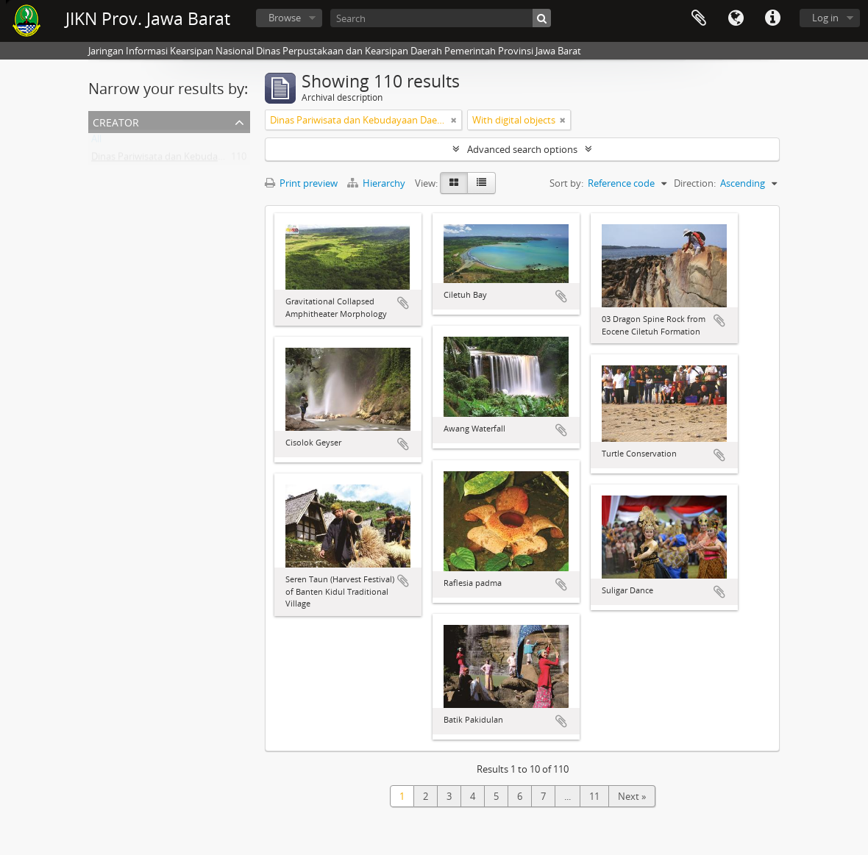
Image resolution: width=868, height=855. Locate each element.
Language (735, 18)
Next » (632, 796)
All (96, 142)
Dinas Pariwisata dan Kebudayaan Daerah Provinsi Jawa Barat (224, 159)
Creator (116, 121)
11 (594, 796)
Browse (284, 17)
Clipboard (698, 18)
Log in (825, 17)
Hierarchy (377, 183)
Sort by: (566, 183)
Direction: (695, 183)
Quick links (772, 18)
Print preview (301, 183)
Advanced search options (522, 149)
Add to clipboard (403, 303)
